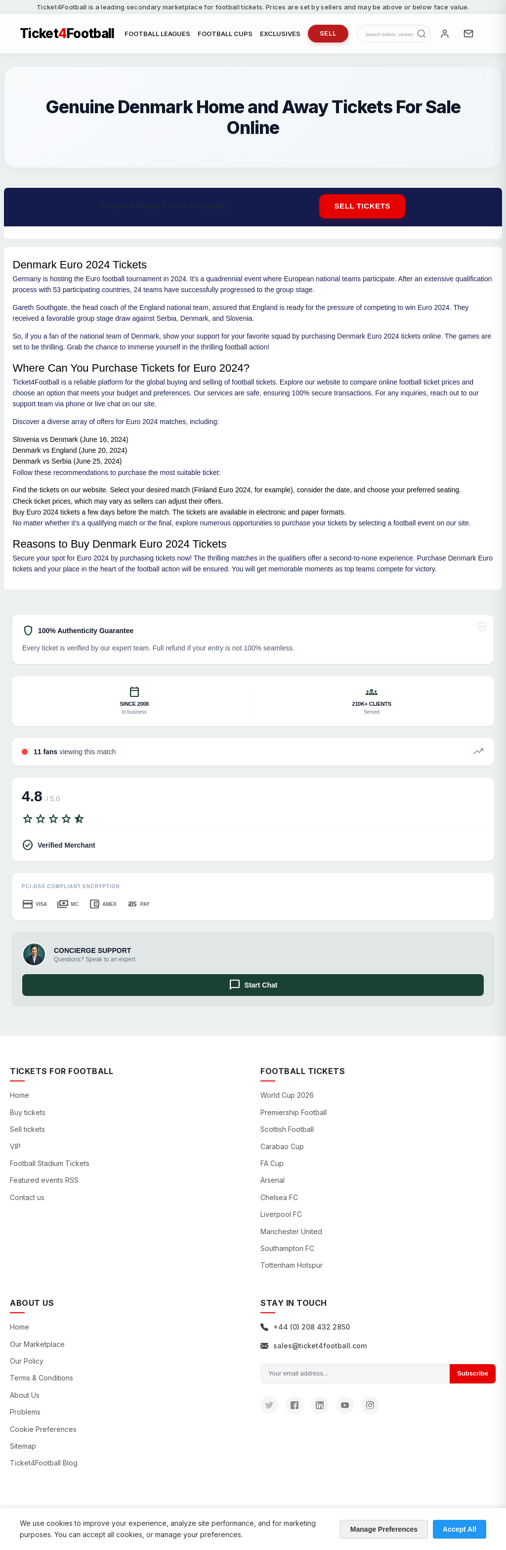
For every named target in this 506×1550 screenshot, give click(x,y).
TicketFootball (67, 33)
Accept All (459, 1529)
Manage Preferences (384, 1529)
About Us (25, 1395)
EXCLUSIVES (280, 34)
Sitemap (23, 1446)
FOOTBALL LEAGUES (157, 34)
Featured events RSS (44, 1180)
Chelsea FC (279, 1197)
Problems (25, 1412)
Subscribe (472, 1373)
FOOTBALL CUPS (225, 34)
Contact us (27, 1197)
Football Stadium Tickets (49, 1163)
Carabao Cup (282, 1146)
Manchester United (291, 1231)
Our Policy (26, 1361)
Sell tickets (362, 206)
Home (19, 1095)
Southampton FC (287, 1248)
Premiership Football (293, 1112)
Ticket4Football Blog (44, 1463)
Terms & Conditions (41, 1378)
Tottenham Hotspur (291, 1265)
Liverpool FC (281, 1214)
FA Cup (272, 1163)
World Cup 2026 (287, 1095)
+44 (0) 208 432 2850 (305, 1327)
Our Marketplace (37, 1344)
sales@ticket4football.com (313, 1345)
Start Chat (253, 985)
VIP (15, 1146)
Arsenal (272, 1180)
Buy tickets (27, 1112)
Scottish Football (287, 1129)
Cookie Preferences (43, 1429)
